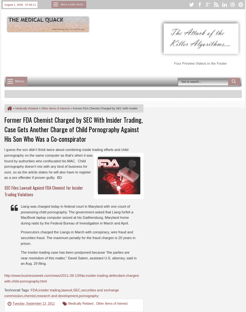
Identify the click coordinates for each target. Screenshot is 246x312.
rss (216, 4)
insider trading (50, 290)
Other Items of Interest (111, 303)
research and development (57, 296)
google (208, 4)
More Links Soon (72, 4)
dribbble (233, 4)
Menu (19, 81)
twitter (191, 4)
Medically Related (81, 303)
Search (234, 81)
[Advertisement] (120, 51)
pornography (89, 296)
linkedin (224, 4)
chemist (30, 296)
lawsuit (67, 290)
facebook (200, 4)
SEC (76, 290)
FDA (33, 290)
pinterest (241, 4)
